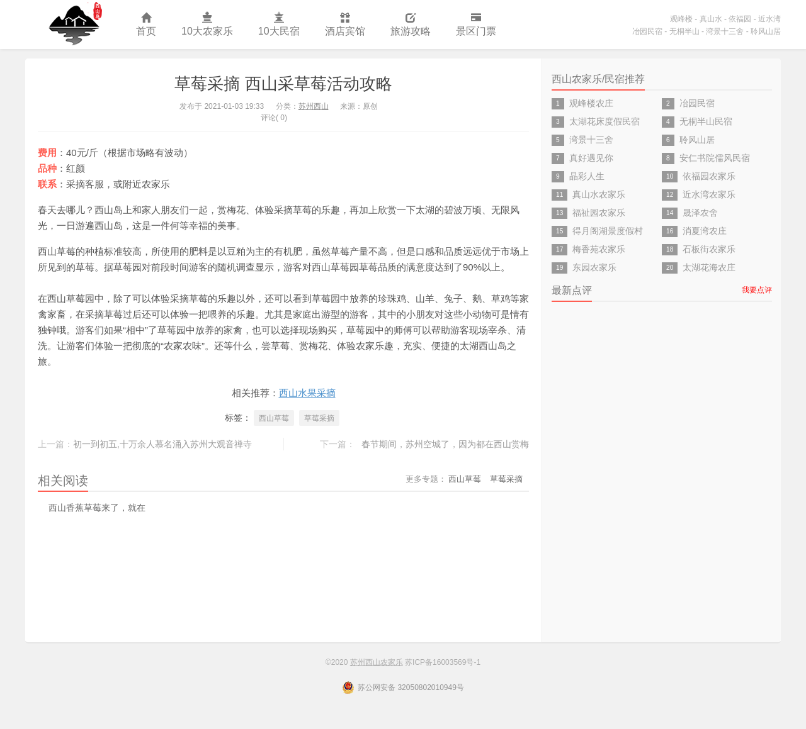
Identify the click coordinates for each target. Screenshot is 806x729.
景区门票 (476, 24)
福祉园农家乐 (598, 213)
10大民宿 (279, 24)
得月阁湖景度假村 (607, 231)
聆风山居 (766, 31)
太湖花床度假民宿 (604, 121)
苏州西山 (313, 106)
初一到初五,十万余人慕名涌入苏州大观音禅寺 (162, 444)
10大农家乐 (207, 24)
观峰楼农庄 (591, 103)
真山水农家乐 (598, 194)
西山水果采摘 (307, 392)
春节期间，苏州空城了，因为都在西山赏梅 (445, 444)
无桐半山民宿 (705, 121)
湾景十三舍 (725, 31)
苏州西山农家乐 (74, 24)
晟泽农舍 (700, 213)
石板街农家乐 (709, 249)
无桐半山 (684, 31)
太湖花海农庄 (709, 267)
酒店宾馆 (345, 24)
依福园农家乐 (709, 176)
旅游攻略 (410, 24)
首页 (146, 24)
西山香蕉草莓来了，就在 (96, 508)
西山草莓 (274, 418)
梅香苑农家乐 (598, 249)
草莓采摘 (319, 418)
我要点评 (757, 290)
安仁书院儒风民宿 (714, 158)
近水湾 (769, 18)
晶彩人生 (586, 176)
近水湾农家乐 (709, 194)
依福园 (740, 18)
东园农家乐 (594, 267)
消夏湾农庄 (705, 231)
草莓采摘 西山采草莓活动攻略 (283, 83)
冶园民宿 (647, 31)
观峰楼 (681, 18)
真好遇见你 (591, 158)
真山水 (711, 18)
